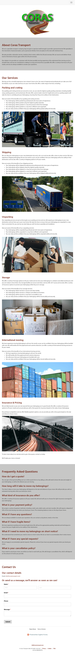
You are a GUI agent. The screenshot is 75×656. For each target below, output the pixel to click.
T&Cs (54, 648)
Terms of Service (42, 629)
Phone (6, 601)
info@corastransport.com (13, 576)
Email (9, 593)
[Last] (54, 587)
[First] (20, 587)
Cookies (49, 648)
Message (10, 610)
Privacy (44, 648)
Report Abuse (32, 629)
